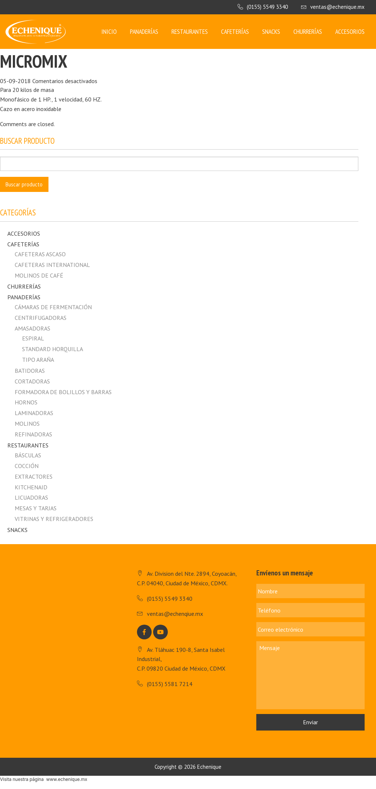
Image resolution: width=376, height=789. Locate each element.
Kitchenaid (31, 487)
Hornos (26, 402)
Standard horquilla (52, 349)
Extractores (34, 476)
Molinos (27, 423)
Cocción (27, 466)
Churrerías (307, 31)
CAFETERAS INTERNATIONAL (52, 264)
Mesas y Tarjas (36, 508)
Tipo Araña (38, 359)
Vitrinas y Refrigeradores (54, 518)
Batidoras (30, 370)
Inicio (109, 31)
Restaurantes (189, 31)
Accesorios (350, 31)
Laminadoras (34, 413)
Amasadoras (32, 328)
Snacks (271, 31)
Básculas (28, 455)
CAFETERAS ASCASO (40, 254)
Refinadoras (33, 434)
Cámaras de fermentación (53, 307)
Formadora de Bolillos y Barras (63, 392)
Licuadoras (31, 497)
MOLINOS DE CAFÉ (39, 275)
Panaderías (144, 31)
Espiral (33, 338)
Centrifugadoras (40, 317)
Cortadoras (32, 381)
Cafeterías (235, 31)
